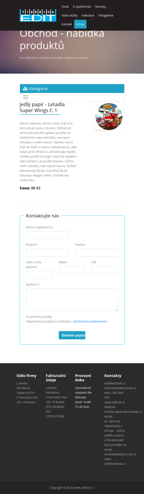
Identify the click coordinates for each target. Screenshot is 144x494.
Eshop (80, 24)
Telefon (80, 245)
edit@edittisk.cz (114, 383)
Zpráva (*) (32, 284)
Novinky (100, 6)
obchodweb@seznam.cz (120, 388)
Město (63, 262)
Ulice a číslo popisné (34, 264)
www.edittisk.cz (114, 402)
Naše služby (69, 15)
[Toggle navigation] (25, 97)
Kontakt (67, 24)
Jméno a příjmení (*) (39, 227)
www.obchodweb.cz (128, 412)
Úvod (65, 6)
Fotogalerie (105, 15)
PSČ (94, 262)
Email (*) (31, 245)
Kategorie (35, 88)
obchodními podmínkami (90, 321)
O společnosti (82, 6)
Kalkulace (88, 15)
